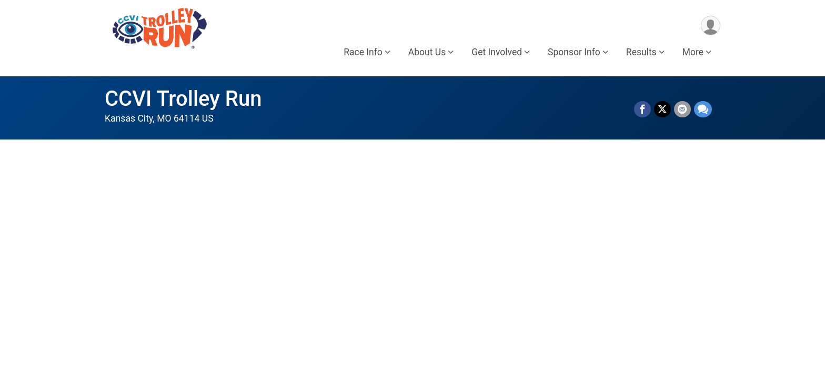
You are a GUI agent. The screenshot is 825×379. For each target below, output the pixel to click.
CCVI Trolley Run (183, 98)
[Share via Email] (682, 109)
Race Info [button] (363, 52)
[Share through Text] (703, 109)
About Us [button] (427, 52)
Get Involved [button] (496, 52)
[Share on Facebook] (642, 109)
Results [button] (641, 52)
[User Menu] (710, 25)
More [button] (692, 52)
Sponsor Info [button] (574, 52)
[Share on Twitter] (662, 109)
